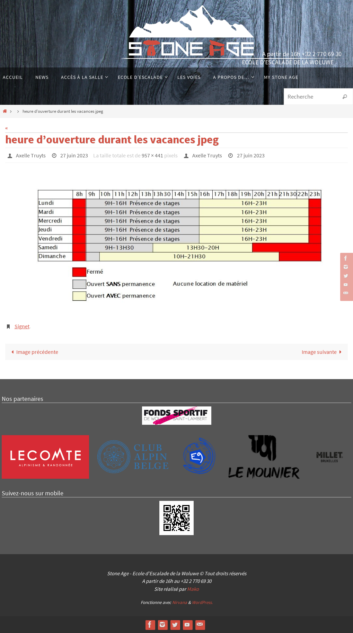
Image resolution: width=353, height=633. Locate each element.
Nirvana (179, 602)
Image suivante (323, 351)
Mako (193, 589)
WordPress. (202, 602)
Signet (22, 326)
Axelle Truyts (31, 155)
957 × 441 (152, 155)
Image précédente (33, 351)
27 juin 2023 (74, 155)
